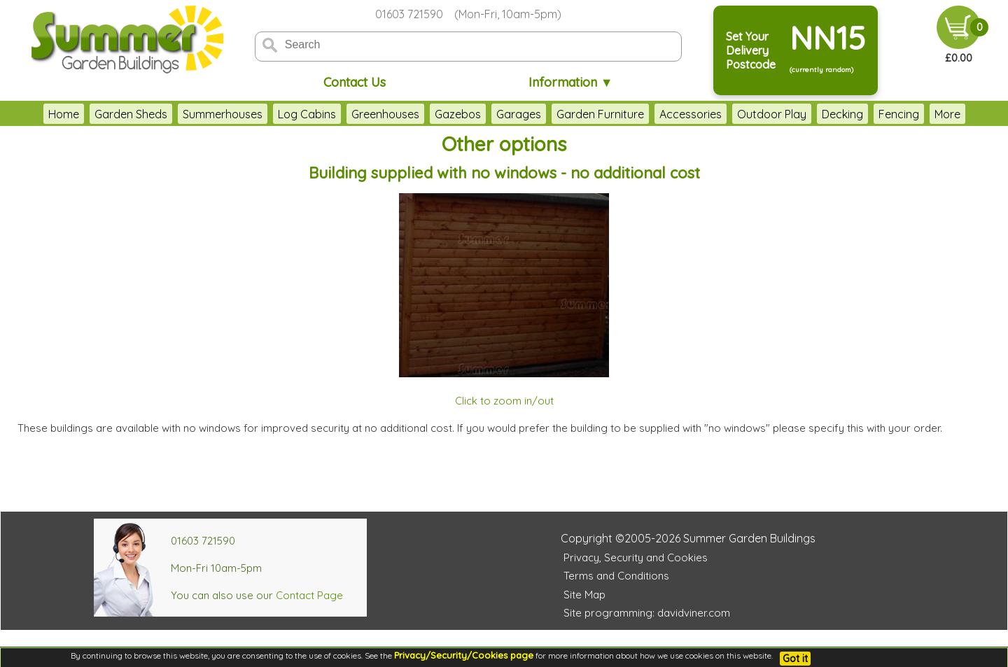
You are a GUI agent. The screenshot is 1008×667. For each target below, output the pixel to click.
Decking (842, 114)
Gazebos (458, 114)
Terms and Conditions (616, 575)
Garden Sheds (130, 114)
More (947, 114)
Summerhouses (222, 114)
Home (63, 114)
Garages (518, 114)
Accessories (690, 114)
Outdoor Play (771, 114)
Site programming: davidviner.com (647, 612)
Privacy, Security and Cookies (636, 557)
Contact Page (309, 595)
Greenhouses (385, 114)
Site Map (585, 594)
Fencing (898, 114)
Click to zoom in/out (504, 400)
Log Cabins (307, 114)
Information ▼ (570, 82)
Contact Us (354, 82)
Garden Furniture (600, 114)
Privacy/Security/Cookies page (463, 655)
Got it (795, 658)
